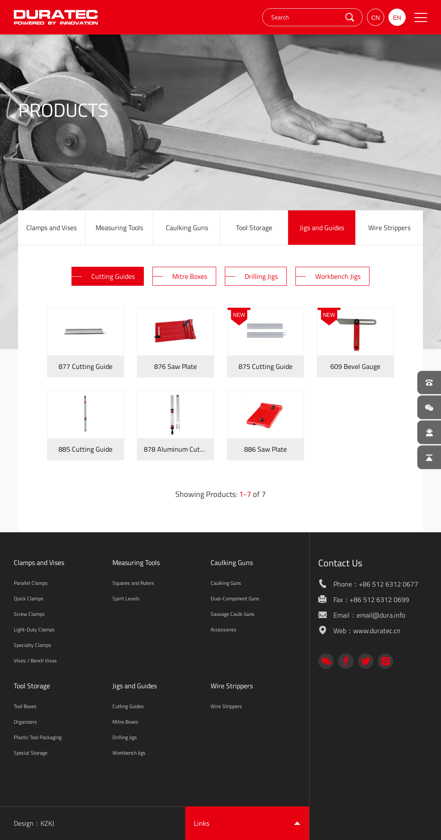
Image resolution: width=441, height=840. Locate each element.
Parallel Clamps (31, 583)
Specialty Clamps (32, 645)
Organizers (25, 722)
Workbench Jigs (129, 753)
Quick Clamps (28, 598)
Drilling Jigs (124, 737)
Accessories (223, 629)
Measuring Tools (119, 227)
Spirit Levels (126, 598)
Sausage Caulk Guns (233, 614)
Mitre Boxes (125, 722)
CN (375, 17)
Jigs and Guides (322, 227)
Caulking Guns (187, 227)
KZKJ (47, 823)
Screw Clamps (29, 614)
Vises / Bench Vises (35, 660)
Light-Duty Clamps (34, 629)
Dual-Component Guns (235, 598)
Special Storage (30, 753)
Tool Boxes (25, 706)
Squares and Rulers (133, 583)
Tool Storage (254, 227)
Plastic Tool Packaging (38, 737)
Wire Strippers (389, 227)
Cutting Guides (128, 706)
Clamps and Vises (51, 227)
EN (397, 17)
